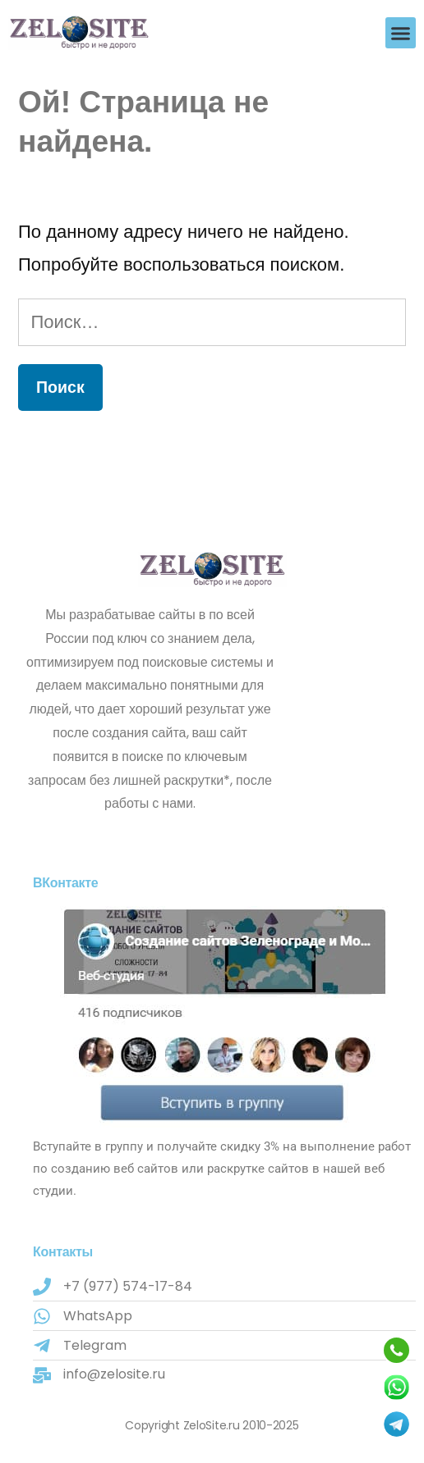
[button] (401, 32)
